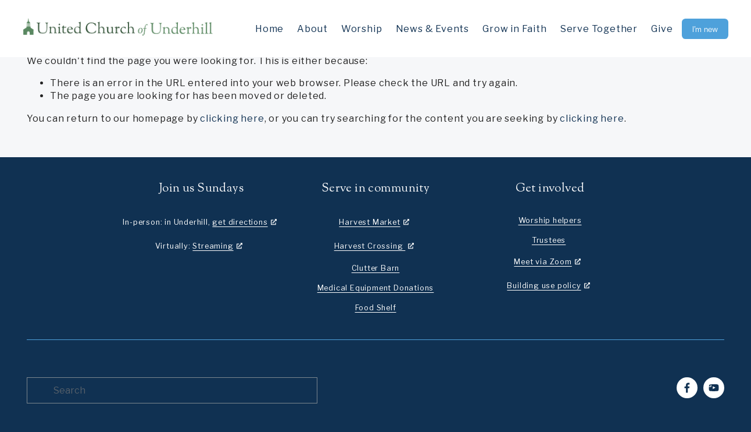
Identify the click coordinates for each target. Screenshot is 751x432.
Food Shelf (375, 307)
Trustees (549, 240)
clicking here (232, 118)
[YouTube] (713, 387)
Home (269, 28)
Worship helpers (550, 220)
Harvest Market (369, 222)
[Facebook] (687, 387)
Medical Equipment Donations (375, 288)
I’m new (705, 28)
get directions (239, 222)
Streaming (212, 246)
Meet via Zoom (542, 261)
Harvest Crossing (370, 246)
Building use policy (544, 285)
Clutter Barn (376, 268)
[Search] (172, 390)
